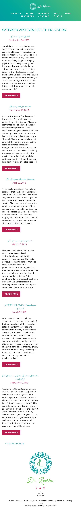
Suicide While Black (20, 36)
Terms (68, 501)
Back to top (40, 494)
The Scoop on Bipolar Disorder (20, 179)
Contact (43, 16)
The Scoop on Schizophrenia (20, 240)
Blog (67, 13)
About (29, 13)
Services (15, 13)
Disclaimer (60, 501)
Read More (11, 95)
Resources (27, 16)
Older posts (14, 443)
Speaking (43, 13)
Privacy (40, 503)
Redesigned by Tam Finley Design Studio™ (40, 505)
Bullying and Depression (20, 106)
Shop (57, 13)
